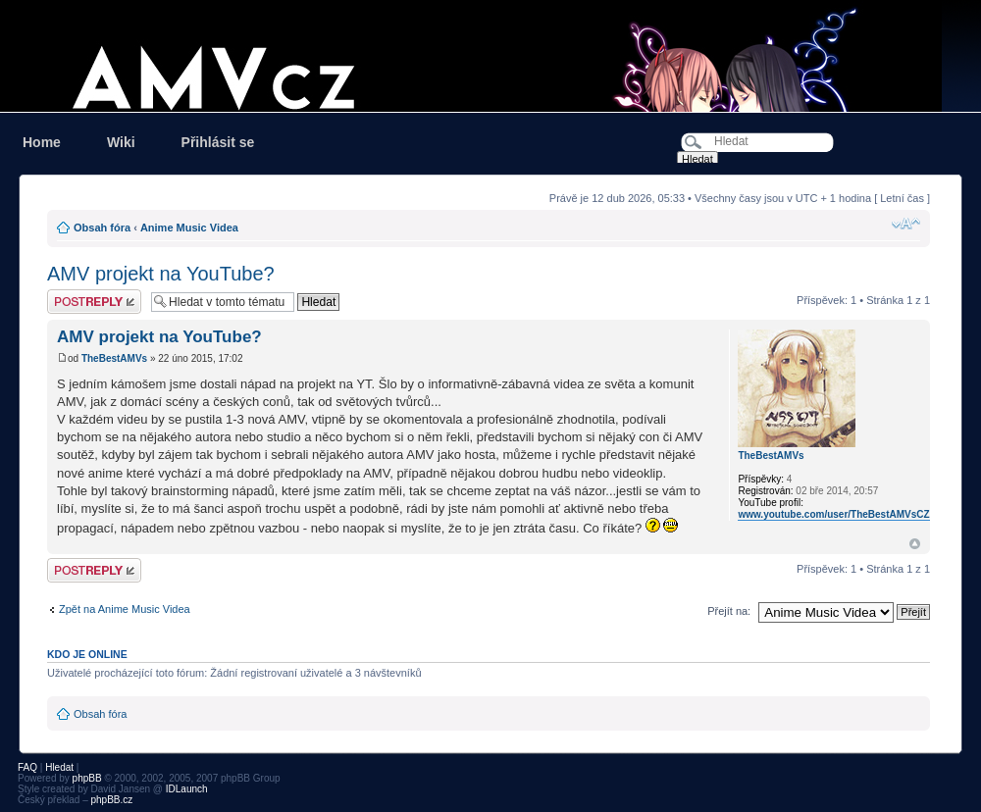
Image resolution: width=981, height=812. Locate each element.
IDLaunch (187, 789)
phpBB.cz (111, 799)
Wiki (121, 142)
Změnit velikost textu (906, 223)
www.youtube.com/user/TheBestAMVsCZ (833, 514)
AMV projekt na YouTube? (161, 273)
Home (42, 142)
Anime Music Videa (189, 227)
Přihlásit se (218, 142)
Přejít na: (728, 611)
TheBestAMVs (114, 358)
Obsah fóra (102, 227)
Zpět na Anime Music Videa (124, 609)
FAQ (27, 767)
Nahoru (914, 543)
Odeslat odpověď (94, 301)
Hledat (59, 767)
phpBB (87, 778)
